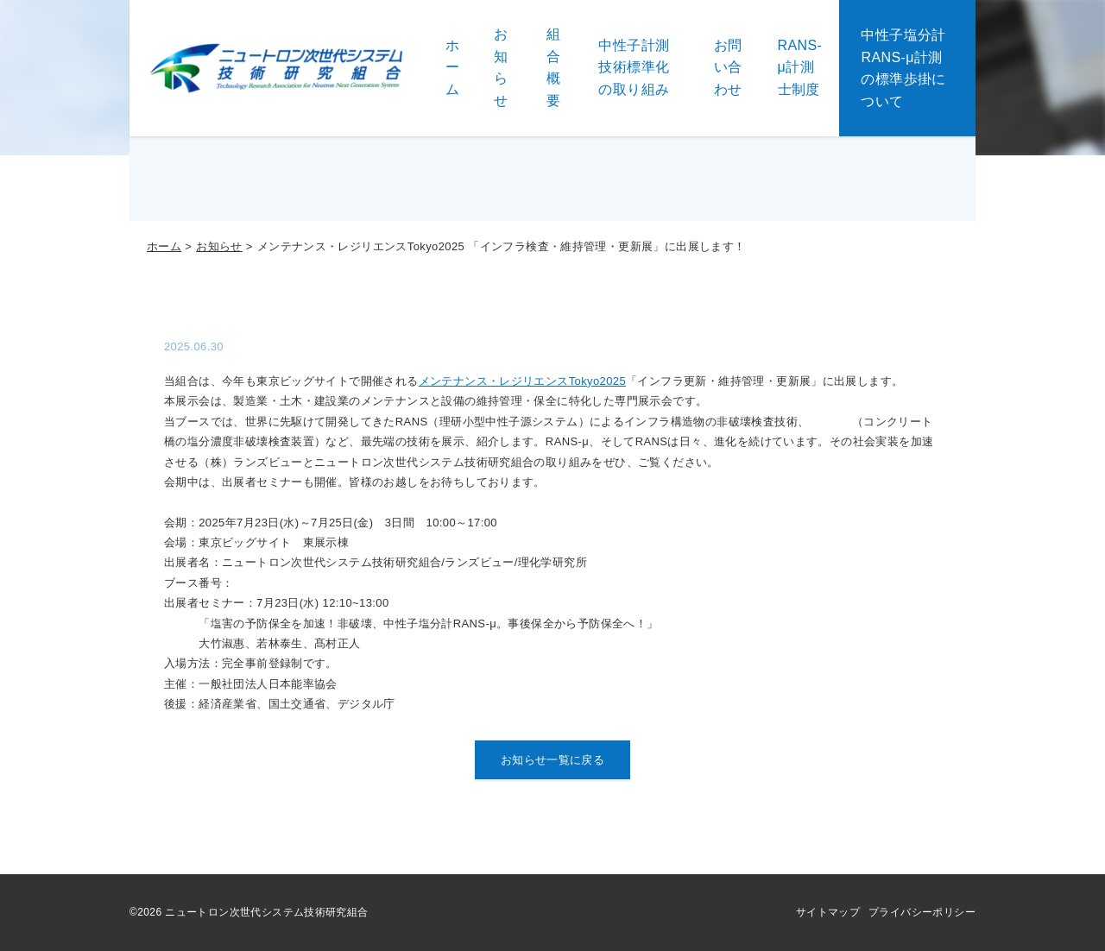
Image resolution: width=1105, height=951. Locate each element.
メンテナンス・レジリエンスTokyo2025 (522, 381)
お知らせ (219, 246)
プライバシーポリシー (922, 912)
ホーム (164, 246)
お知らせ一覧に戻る (553, 759)
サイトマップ (828, 912)
